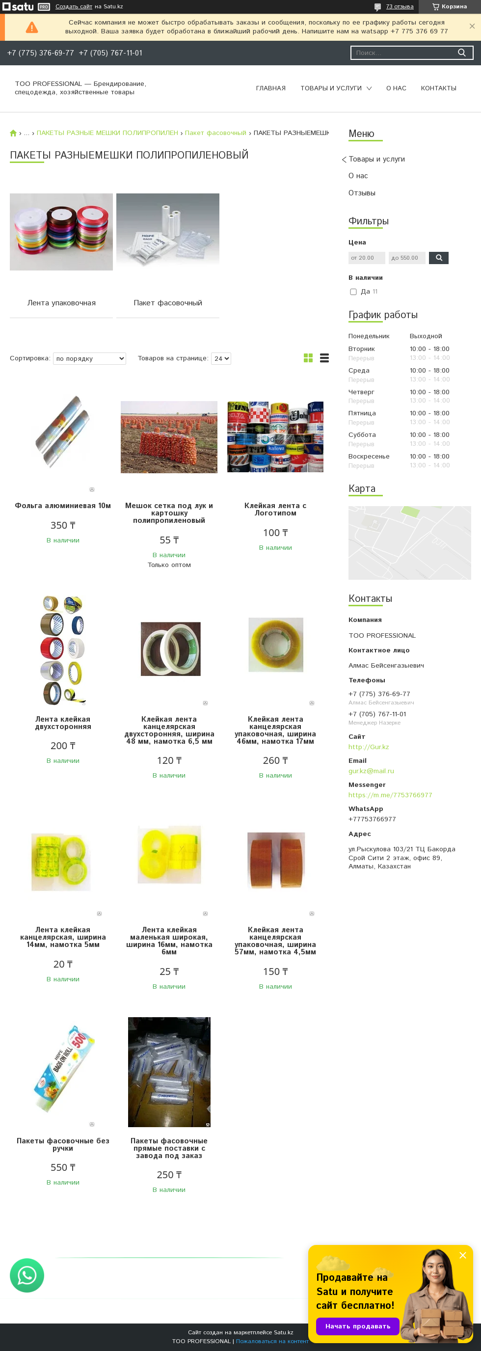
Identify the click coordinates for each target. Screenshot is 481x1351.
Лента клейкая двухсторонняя (63, 723)
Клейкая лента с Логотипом (275, 509)
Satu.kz (284, 1332)
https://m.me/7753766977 (390, 795)
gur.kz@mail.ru (371, 771)
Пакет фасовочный (215, 133)
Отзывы (361, 193)
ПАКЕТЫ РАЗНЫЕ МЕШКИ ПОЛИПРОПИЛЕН (107, 133)
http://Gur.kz (368, 747)
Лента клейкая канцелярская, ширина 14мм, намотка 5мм (63, 937)
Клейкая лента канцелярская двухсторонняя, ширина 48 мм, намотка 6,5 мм (169, 730)
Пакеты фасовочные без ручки (63, 1144)
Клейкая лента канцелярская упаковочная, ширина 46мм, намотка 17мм (275, 730)
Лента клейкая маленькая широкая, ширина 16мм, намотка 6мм (169, 941)
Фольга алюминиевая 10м (63, 506)
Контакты (438, 88)
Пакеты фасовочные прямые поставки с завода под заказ (169, 1148)
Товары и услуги (331, 88)
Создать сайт (73, 6)
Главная (271, 88)
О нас (396, 88)
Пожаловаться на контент (272, 1341)
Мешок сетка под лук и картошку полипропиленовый (169, 513)
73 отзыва (400, 6)
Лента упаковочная (61, 303)
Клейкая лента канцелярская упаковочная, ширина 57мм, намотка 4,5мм (275, 941)
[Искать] (462, 53)
